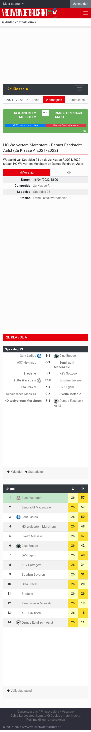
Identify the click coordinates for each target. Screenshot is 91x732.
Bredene (33, 373)
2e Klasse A (41, 185)
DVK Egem (64, 387)
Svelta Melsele (67, 394)
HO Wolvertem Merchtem (36, 526)
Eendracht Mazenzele (33, 507)
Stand (35, 100)
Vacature (68, 711)
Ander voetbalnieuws (19, 22)
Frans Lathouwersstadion (50, 198)
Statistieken (77, 100)
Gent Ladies (31, 355)
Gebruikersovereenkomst (28, 715)
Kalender (16, 472)
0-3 (48, 362)
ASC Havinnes (29, 362)
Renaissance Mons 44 (24, 394)
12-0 (48, 380)
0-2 (48, 394)
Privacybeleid (50, 711)
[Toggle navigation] (79, 89)
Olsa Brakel (30, 387)
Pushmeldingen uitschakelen (45, 719)
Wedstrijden (54, 100)
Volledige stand (21, 690)
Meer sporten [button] (12, 4)
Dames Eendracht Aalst (34, 622)
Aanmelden (80, 4)
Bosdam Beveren (68, 380)
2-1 (45, 113)
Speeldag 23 (41, 192)
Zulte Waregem (27, 380)
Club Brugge (65, 355)
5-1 (48, 373)
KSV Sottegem (66, 373)
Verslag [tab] (27, 172)
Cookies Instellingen (63, 715)
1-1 (48, 355)
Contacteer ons (27, 711)
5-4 (48, 387)
